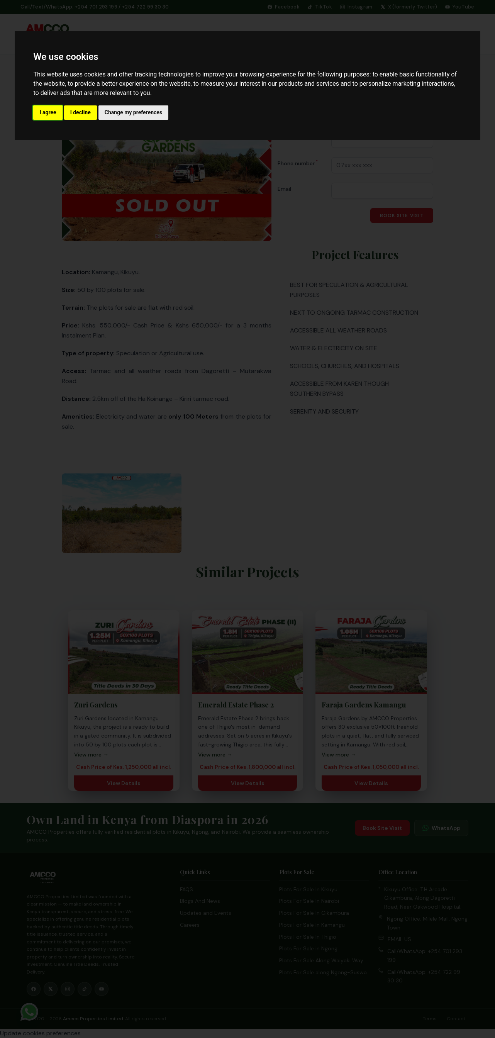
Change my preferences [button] (133, 112)
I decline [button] (80, 112)
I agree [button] (47, 112)
